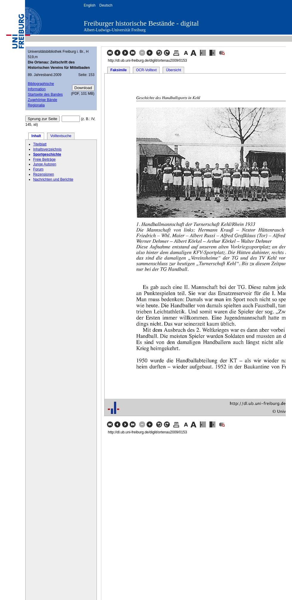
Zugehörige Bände (42, 100)
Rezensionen (43, 174)
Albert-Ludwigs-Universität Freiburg (115, 30)
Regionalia (36, 105)
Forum (38, 169)
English (89, 5)
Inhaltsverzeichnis (47, 149)
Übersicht (173, 70)
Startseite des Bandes (45, 94)
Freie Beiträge (44, 159)
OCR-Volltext (146, 70)
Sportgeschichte (47, 154)
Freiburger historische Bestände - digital (141, 23)
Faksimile (119, 70)
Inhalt (36, 136)
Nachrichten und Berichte (53, 179)
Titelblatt (39, 144)
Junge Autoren (44, 164)
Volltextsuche (61, 136)
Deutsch (105, 5)
